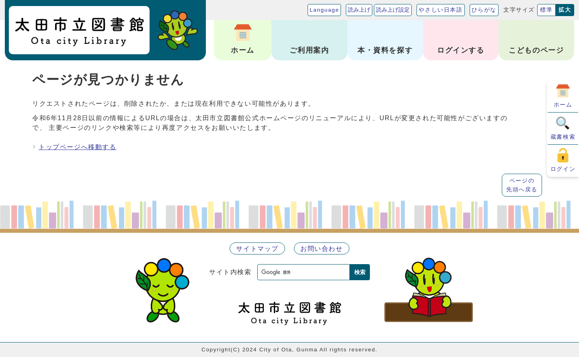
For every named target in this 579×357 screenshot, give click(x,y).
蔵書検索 (562, 136)
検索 (359, 272)
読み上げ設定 (393, 10)
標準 (546, 10)
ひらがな (484, 10)
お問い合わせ (321, 248)
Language (324, 10)
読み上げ (359, 10)
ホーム (563, 104)
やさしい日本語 (440, 10)
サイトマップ (257, 248)
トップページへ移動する (78, 147)
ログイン (562, 169)
